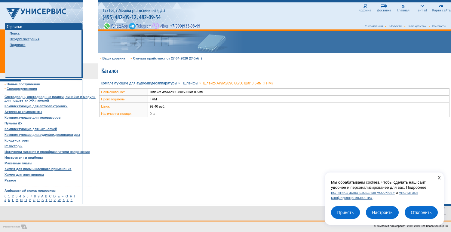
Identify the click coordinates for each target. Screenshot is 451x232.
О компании (374, 26)
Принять (345, 212)
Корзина (365, 8)
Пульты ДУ (13, 123)
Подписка (18, 45)
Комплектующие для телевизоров (32, 117)
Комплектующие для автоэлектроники (36, 106)
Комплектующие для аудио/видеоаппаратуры (42, 134)
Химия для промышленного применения (38, 169)
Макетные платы (18, 163)
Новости (395, 26)
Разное (10, 180)
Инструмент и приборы (24, 157)
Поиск (15, 33)
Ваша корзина (113, 58)
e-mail (422, 8)
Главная (403, 8)
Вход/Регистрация (24, 39)
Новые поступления (23, 84)
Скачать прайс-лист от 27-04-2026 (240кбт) (167, 58)
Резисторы (14, 146)
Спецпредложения (22, 88)
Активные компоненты (23, 112)
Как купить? (418, 26)
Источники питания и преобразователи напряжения (47, 152)
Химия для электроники (24, 174)
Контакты (439, 26)
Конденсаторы (17, 140)
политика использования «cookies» (363, 192)
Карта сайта (441, 8)
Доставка (384, 8)
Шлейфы (190, 83)
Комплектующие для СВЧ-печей (31, 129)
